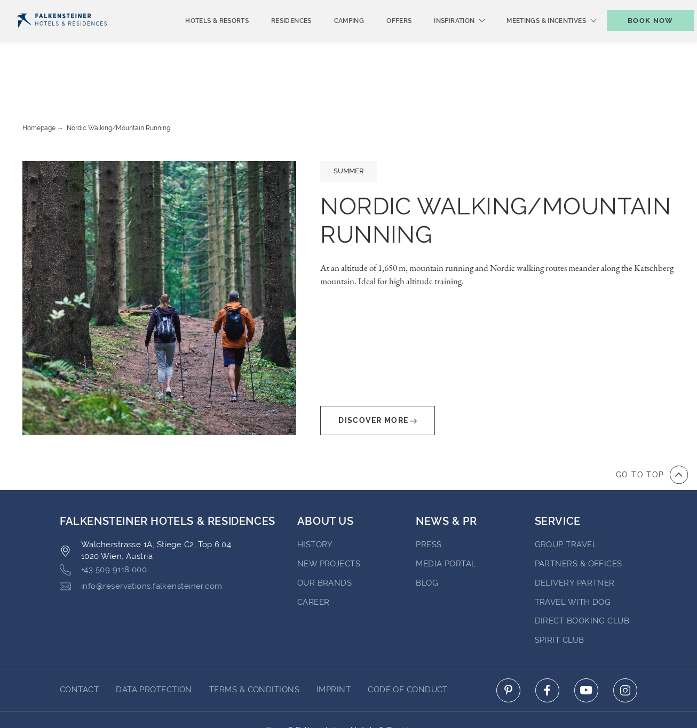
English (37, 9)
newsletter (502, 8)
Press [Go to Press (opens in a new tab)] (428, 503)
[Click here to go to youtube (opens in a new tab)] (586, 649)
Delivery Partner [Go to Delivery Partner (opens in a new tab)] (575, 542)
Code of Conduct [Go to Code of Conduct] (408, 648)
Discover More (377, 379)
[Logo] (62, 38)
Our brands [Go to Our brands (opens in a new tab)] (324, 542)
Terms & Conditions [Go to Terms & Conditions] (254, 648)
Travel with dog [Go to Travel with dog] (573, 561)
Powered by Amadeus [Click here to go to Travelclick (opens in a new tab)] (348, 701)
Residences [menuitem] (274, 38)
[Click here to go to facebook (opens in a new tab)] (547, 649)
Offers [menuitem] (381, 38)
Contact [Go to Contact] (79, 648)
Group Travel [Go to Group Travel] (566, 503)
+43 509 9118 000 (103, 528)
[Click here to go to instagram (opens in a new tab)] (625, 649)
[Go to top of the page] (652, 434)
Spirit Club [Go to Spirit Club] (559, 599)
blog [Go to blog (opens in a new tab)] (427, 542)
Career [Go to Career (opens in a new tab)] (313, 561)
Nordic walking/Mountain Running (118, 87)
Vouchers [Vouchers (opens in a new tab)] (566, 8)
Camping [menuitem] (331, 38)
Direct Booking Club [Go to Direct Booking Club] (582, 580)
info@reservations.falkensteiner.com (141, 545)
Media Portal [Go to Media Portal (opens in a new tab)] (446, 522)
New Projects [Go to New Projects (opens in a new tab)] (328, 522)
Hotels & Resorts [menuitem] (199, 38)
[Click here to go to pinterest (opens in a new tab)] (508, 649)
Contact (669, 8)
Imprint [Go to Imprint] (333, 648)
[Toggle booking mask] (639, 38)
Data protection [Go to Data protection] (154, 648)
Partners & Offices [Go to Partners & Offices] (578, 522)
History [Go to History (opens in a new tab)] (315, 503)
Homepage (39, 87)
